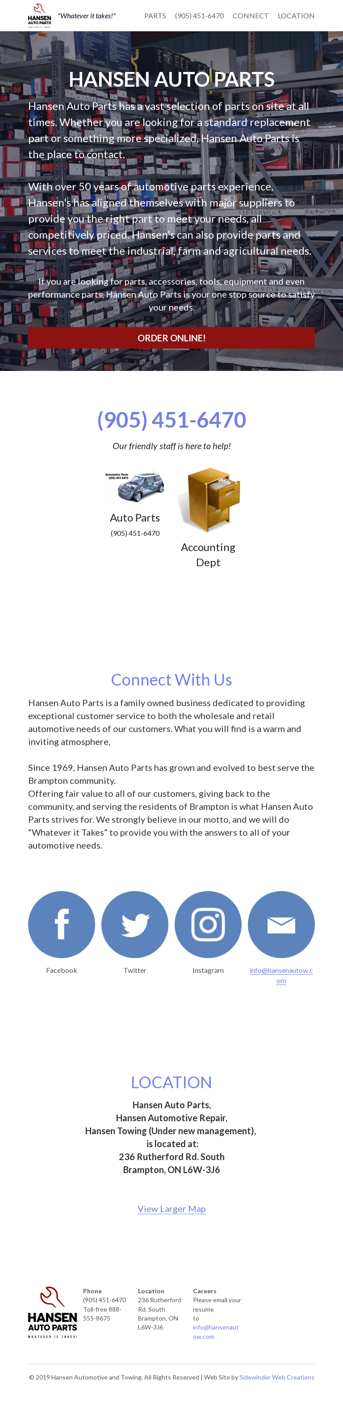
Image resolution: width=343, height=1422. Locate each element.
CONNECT (251, 15)
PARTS (155, 15)
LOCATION (296, 15)
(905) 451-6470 (199, 15)
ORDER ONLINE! (172, 337)
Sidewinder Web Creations (276, 1377)
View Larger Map (172, 1208)
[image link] (39, 14)
